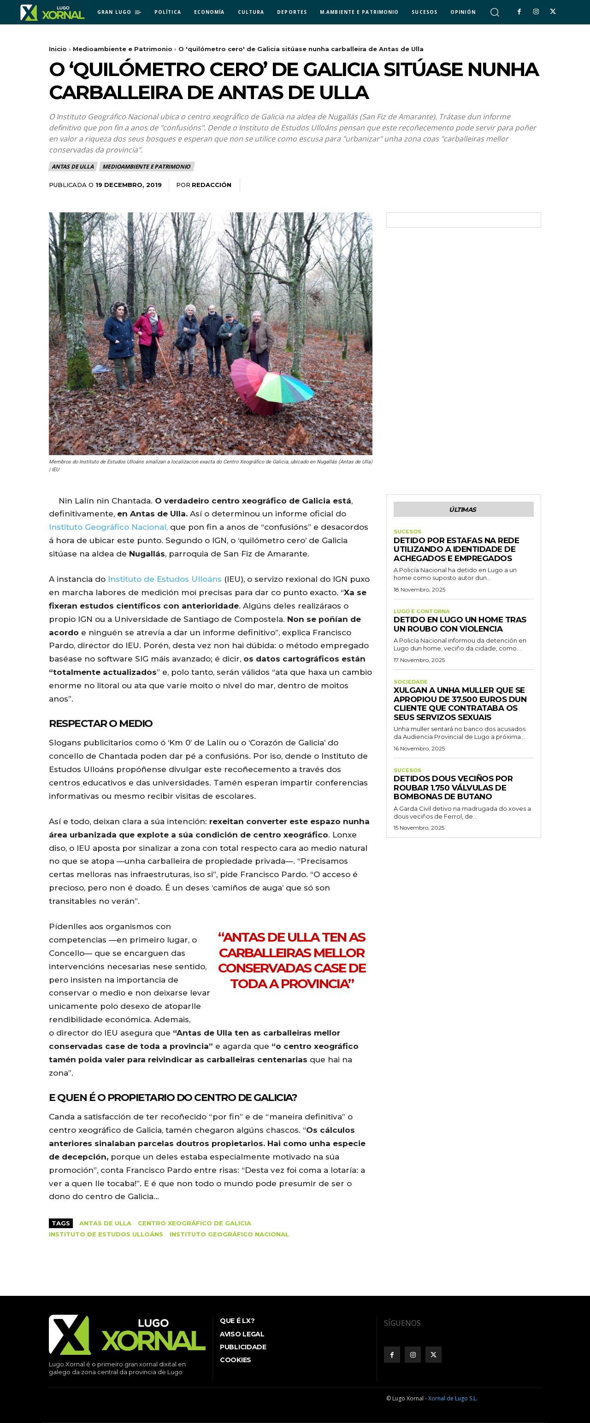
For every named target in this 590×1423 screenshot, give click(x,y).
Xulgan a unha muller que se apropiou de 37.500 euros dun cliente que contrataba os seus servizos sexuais (460, 708)
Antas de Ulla (73, 166)
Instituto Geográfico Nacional (229, 1234)
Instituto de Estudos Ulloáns (165, 579)
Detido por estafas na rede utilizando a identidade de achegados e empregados (456, 552)
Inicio (58, 49)
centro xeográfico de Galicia (194, 1223)
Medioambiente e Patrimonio (122, 49)
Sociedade (411, 685)
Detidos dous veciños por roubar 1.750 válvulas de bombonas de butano (453, 793)
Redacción (211, 184)
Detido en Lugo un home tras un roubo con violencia (460, 628)
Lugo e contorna (424, 614)
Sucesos (408, 534)
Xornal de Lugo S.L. (453, 1398)
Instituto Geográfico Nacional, (108, 527)
